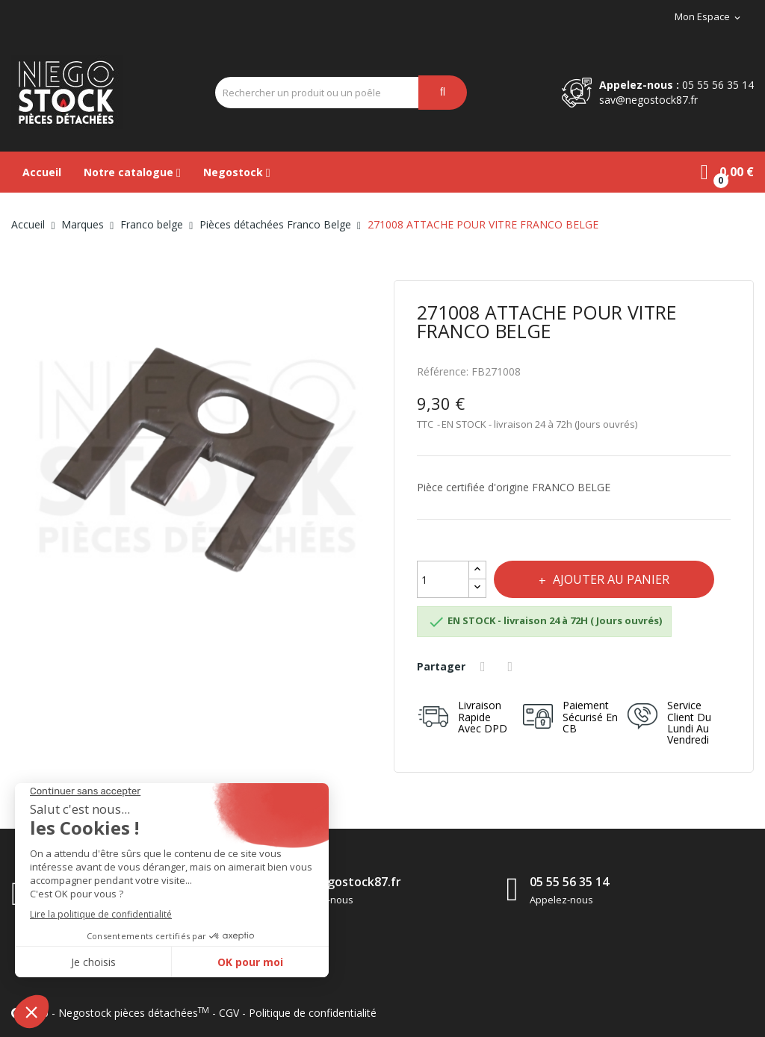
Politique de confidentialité (313, 1013)
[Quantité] (443, 579)
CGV (229, 1013)
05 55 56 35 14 (718, 85)
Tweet (512, 666)
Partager (485, 666)
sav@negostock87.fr (648, 100)
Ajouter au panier (609, 579)
